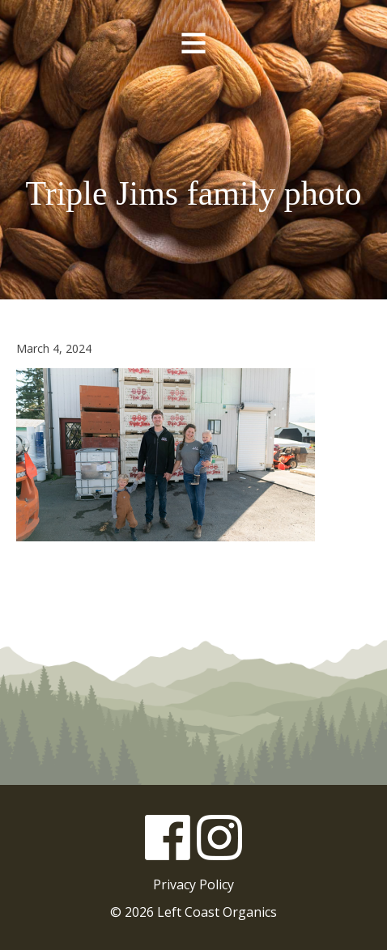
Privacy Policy (193, 884)
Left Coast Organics (193, 120)
